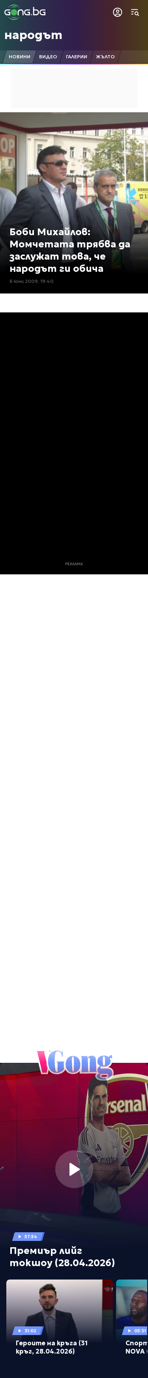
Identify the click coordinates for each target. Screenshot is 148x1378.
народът (33, 35)
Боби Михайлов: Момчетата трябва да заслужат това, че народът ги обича (69, 250)
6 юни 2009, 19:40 (31, 281)
